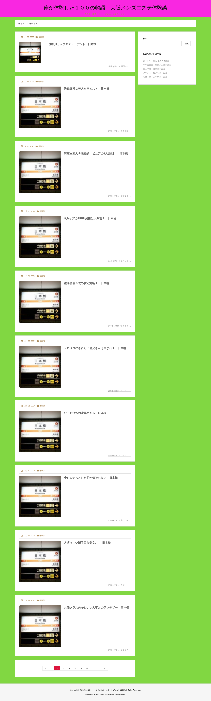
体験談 (41, 37)
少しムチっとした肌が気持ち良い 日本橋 (91, 477)
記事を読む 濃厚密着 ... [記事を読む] (119, 326)
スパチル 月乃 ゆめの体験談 (156, 61)
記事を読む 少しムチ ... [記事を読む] (119, 520)
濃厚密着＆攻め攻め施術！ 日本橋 (86, 283)
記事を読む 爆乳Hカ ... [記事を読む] (119, 66)
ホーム (23, 24)
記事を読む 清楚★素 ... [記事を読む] (119, 196)
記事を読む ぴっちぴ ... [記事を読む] (119, 455)
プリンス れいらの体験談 (155, 73)
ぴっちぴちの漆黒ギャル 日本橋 (85, 413)
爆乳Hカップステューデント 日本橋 (72, 44)
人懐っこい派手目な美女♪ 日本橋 (87, 542)
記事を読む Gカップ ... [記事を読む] (119, 261)
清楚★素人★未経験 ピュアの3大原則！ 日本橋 (96, 153)
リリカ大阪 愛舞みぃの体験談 (157, 65)
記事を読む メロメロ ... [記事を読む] (119, 391)
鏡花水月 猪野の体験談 (154, 69)
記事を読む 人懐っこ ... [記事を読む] (119, 585)
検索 (145, 38)
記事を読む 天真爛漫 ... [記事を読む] (119, 131)
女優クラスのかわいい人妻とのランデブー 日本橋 (96, 607)
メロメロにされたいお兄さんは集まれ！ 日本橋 (95, 348)
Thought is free (120, 694)
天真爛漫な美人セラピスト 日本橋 (86, 88)
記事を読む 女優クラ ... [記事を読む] (119, 650)
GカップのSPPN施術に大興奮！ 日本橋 (90, 218)
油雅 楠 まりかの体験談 (155, 77)
